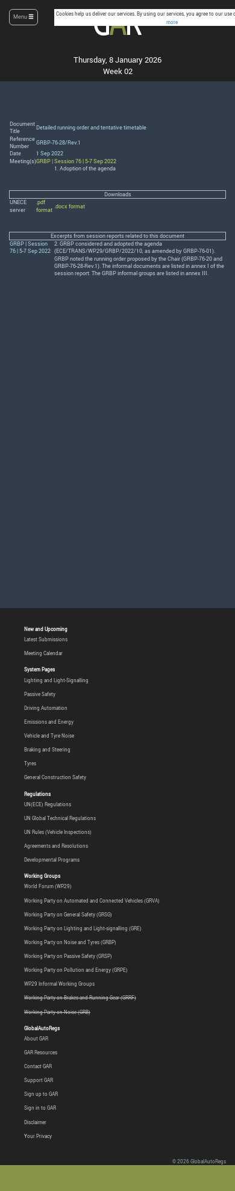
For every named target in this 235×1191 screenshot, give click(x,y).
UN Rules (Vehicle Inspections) (58, 832)
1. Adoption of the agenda (85, 168)
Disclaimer (35, 1122)
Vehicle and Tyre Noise (49, 736)
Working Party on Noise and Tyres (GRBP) (70, 942)
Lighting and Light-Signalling (56, 680)
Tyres (30, 763)
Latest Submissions (45, 639)
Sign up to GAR (41, 1094)
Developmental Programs (52, 860)
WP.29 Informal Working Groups (59, 984)
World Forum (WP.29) (48, 886)
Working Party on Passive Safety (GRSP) (68, 956)
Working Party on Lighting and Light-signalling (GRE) (83, 928)
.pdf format (44, 206)
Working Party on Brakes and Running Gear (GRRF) (80, 998)
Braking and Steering (47, 750)
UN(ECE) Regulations (47, 804)
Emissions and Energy (49, 722)
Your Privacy (38, 1136)
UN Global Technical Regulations (60, 818)
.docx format (69, 206)
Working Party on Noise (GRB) (57, 1012)
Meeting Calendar (43, 653)
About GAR (36, 1039)
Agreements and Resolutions (56, 846)
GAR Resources (40, 1053)
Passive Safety (39, 694)
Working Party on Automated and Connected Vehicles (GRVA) (92, 901)
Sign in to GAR (40, 1108)
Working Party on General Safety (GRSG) (68, 915)
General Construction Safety (55, 777)
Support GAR (38, 1080)
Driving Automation (45, 708)
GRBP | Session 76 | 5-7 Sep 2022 (76, 161)
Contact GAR (38, 1066)
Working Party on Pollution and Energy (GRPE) (76, 970)
